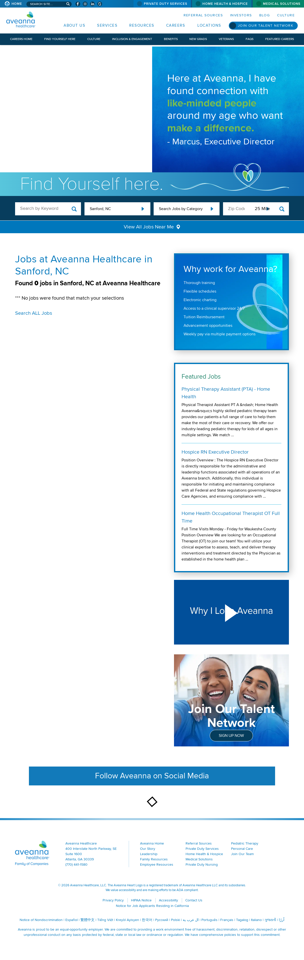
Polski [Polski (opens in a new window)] (175, 920)
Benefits (171, 39)
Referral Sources (203, 15)
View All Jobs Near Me (149, 227)
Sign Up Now (231, 735)
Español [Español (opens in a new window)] (71, 920)
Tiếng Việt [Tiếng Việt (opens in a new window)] (105, 920)
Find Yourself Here (59, 39)
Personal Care (242, 849)
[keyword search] (48, 208)
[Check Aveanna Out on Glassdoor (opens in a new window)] (99, 4)
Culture (286, 15)
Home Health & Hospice (225, 4)
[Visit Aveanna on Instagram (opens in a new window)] (85, 4)
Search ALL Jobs (33, 313)
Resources (141, 25)
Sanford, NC (100, 208)
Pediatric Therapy (244, 843)
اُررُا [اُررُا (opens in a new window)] (281, 920)
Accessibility (168, 900)
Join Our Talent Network (265, 25)
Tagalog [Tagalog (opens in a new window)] (242, 920)
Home (17, 4)
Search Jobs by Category (181, 208)
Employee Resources (156, 864)
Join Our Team (242, 854)
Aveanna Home (152, 843)
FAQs (249, 39)
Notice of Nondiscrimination (41, 920)
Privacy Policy (113, 900)
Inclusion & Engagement (132, 39)
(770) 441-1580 (76, 864)
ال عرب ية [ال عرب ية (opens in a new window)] (191, 920)
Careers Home (21, 39)
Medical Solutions (281, 4)
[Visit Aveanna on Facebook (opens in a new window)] (77, 4)
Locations (209, 25)
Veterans (226, 39)
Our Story (147, 849)
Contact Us (193, 900)
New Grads (198, 39)
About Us (74, 25)
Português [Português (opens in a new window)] (209, 920)
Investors (241, 15)
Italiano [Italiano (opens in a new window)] (256, 920)
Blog (264, 15)
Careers (175, 25)
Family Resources (154, 859)
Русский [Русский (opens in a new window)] (161, 920)
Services (107, 25)
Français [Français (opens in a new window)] (226, 920)
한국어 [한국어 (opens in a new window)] (147, 920)
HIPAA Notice (141, 900)
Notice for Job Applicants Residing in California (152, 906)
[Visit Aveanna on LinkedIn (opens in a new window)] (92, 4)
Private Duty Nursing (202, 864)
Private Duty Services (166, 4)
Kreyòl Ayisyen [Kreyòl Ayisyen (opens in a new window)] (127, 920)
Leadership (148, 854)
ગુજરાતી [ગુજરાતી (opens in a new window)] (270, 920)
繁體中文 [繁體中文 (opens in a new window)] (87, 920)
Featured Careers (279, 39)
